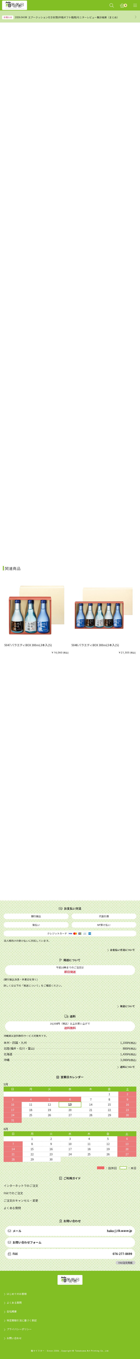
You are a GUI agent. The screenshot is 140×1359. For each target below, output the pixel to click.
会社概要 (12, 1311)
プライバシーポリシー (19, 1329)
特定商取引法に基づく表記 (22, 1320)
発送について (127, 1006)
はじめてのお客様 (17, 1294)
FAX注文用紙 (126, 1263)
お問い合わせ (14, 1338)
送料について (127, 1067)
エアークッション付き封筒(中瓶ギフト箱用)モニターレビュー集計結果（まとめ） (73, 17)
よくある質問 (14, 1302)
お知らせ (8, 17)
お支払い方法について (122, 950)
